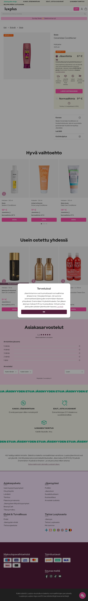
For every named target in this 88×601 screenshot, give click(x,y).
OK (44, 312)
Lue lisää (60, 306)
